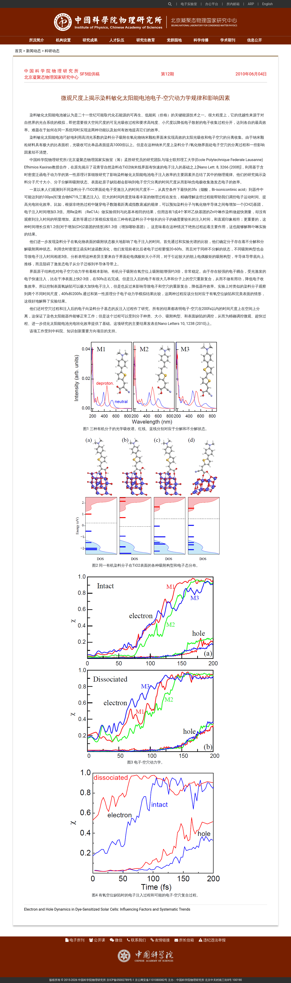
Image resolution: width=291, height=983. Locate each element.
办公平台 (211, 4)
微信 (118, 940)
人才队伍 (116, 40)
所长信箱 (186, 940)
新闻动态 (33, 51)
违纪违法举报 (214, 940)
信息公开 (254, 40)
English (267, 4)
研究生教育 (145, 40)
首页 (18, 51)
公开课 (99, 940)
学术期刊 (227, 40)
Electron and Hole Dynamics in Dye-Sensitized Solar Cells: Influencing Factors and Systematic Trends (107, 909)
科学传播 (201, 40)
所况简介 (36, 40)
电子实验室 (189, 4)
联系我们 (138, 940)
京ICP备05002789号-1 (120, 980)
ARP (251, 4)
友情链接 (162, 940)
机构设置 (63, 40)
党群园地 (174, 40)
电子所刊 (77, 940)
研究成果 (90, 40)
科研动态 (52, 51)
